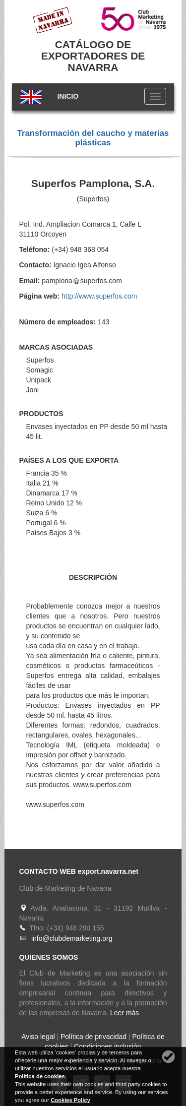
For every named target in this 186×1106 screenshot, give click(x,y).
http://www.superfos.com (99, 296)
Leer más (124, 1013)
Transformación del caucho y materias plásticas (93, 137)
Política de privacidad (93, 1037)
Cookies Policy (70, 1100)
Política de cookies (40, 1076)
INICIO (67, 96)
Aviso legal (38, 1037)
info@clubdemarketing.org (72, 938)
